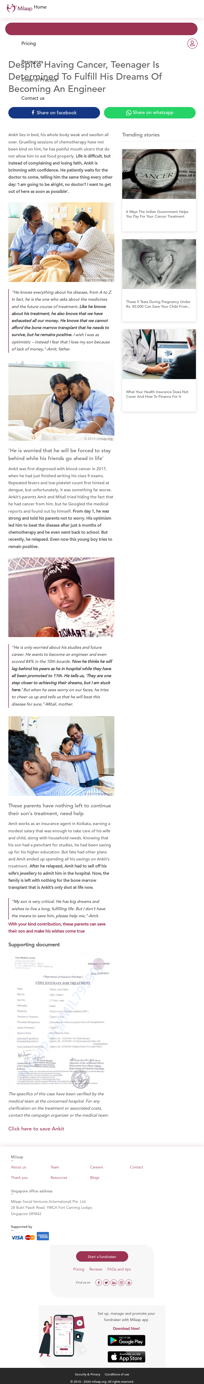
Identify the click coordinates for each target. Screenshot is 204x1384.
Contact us (33, 98)
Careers (96, 1167)
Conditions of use (117, 1374)
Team (55, 1167)
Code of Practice (39, 80)
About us (18, 1167)
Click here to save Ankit (36, 1128)
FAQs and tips (119, 1269)
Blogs (94, 1177)
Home (40, 7)
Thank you (19, 1177)
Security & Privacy (87, 1374)
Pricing (28, 43)
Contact (136, 1167)
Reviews (95, 1269)
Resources (32, 62)
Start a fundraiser (102, 1256)
